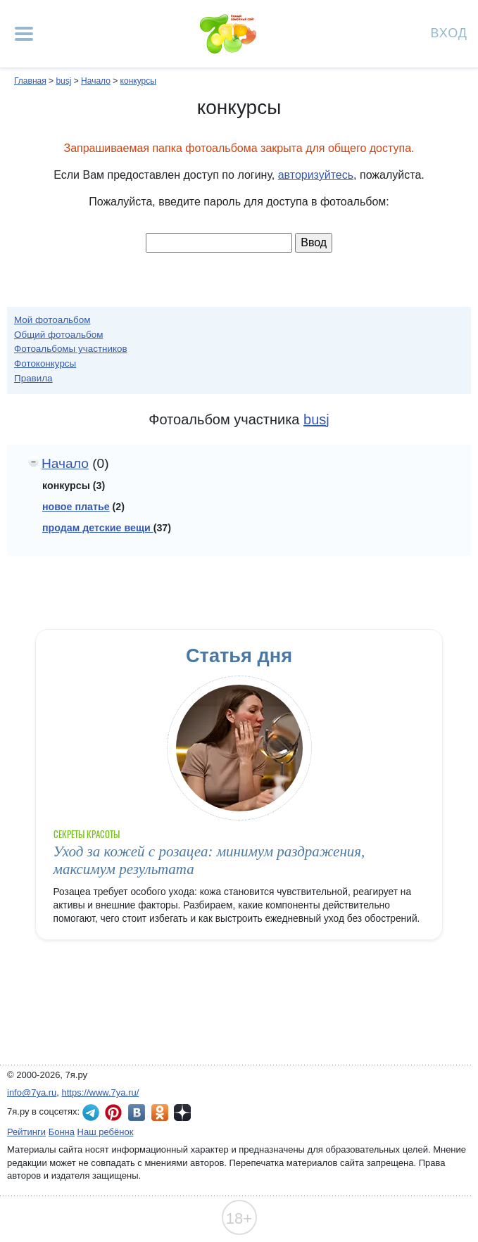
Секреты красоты (87, 834)
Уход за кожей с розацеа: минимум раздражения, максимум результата (209, 860)
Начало (96, 81)
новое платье (76, 506)
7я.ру (182, 1112)
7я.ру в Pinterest (113, 1112)
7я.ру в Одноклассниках (159, 1112)
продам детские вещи (97, 527)
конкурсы (138, 81)
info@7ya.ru (31, 1092)
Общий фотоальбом (58, 334)
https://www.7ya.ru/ (100, 1092)
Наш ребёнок (105, 1132)
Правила (33, 378)
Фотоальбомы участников (70, 348)
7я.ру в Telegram (90, 1112)
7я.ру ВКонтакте (136, 1112)
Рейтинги (26, 1132)
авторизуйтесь (315, 175)
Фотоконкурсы (45, 363)
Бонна (62, 1132)
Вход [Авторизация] (449, 32)
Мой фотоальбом (52, 320)
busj (63, 81)
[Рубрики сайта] (24, 34)
